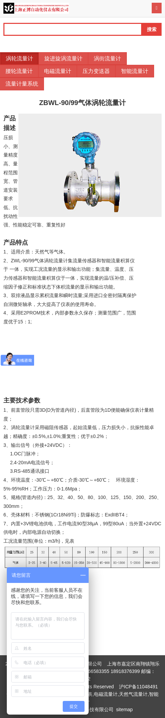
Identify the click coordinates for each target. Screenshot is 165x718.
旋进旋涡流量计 (63, 58)
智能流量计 (134, 71)
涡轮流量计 (19, 58)
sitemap (124, 709)
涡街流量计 (107, 58)
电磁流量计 (57, 71)
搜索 (151, 29)
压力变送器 (96, 71)
